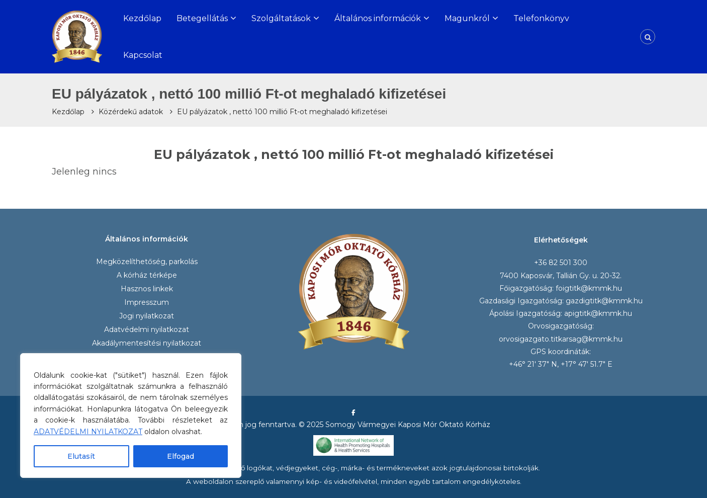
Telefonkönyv (541, 18)
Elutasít (81, 456)
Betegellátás (202, 18)
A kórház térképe (147, 275)
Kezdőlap (142, 18)
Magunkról (467, 18)
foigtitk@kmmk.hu (589, 288)
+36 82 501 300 (560, 262)
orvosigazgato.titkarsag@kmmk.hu (561, 339)
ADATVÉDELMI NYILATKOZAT (88, 431)
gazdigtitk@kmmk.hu (604, 300)
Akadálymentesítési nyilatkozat (146, 343)
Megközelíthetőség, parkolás (147, 261)
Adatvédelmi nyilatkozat (146, 329)
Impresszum (146, 302)
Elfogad (180, 456)
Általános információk (377, 18)
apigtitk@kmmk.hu (598, 313)
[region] (130, 415)
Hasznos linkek (147, 288)
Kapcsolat (142, 55)
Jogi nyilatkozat (146, 315)
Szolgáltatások (281, 18)
